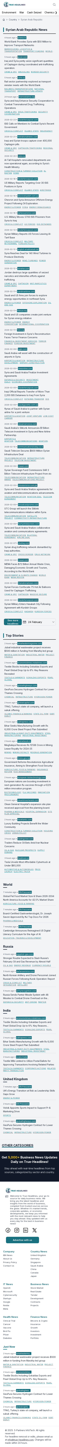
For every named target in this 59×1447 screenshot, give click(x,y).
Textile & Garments (14, 677)
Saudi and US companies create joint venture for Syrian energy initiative (27, 316)
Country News (39, 1251)
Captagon (23, 283)
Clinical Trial (9, 1320)
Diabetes (7, 1338)
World (7, 884)
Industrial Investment (34, 735)
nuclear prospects (25, 850)
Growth (34, 1327)
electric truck (22, 871)
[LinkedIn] (25, 1230)
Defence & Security (14, 380)
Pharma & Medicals (14, 812)
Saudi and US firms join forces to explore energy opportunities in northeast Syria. (25, 297)
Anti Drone (31, 1002)
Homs (16, 173)
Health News (10, 1316)
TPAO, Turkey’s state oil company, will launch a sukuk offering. (28, 708)
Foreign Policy (26, 243)
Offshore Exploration (34, 303)
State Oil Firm (41, 714)
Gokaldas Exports (36, 677)
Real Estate (36, 1291)
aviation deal (34, 497)
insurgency (46, 131)
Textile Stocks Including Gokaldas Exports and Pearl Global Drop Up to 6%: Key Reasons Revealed (28, 670)
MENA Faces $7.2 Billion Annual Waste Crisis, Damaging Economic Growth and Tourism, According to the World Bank (27, 568)
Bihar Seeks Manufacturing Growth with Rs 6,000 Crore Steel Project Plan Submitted (26, 727)
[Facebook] (8, 1230)
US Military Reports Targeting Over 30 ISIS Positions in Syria (26, 184)
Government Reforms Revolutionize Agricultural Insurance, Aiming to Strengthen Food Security (28, 764)
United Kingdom (15, 1079)
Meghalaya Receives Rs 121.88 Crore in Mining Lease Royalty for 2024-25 (28, 747)
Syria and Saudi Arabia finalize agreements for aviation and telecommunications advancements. (29, 491)
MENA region (17, 577)
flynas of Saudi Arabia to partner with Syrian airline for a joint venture (27, 410)
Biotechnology (12, 792)
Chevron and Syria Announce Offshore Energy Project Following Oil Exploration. (28, 201)
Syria (25, 207)
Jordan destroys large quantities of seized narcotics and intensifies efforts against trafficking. (26, 276)
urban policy (19, 833)
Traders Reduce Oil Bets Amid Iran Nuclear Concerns (26, 844)
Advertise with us (22, 1240)
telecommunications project (28, 479)
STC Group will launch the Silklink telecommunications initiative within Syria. (25, 510)
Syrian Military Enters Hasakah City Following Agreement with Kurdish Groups (27, 606)
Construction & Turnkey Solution (23, 171)
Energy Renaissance (40, 207)
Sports (7, 1115)
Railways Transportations (18, 89)
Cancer (7, 1324)
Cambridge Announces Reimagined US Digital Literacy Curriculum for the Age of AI (26, 932)
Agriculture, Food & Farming (20, 769)
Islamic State (31, 131)
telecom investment (25, 460)
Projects (35, 1305)
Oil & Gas (9, 850)
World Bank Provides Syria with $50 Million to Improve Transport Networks (27, 43)
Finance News (39, 1316)
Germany (35, 1258)
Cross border (25, 554)
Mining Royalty (21, 752)
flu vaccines (30, 792)
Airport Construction (32, 363)
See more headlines (12, 622)
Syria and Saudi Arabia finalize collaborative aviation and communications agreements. (27, 529)
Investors (35, 1331)
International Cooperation (34, 324)
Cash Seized (34, 12)
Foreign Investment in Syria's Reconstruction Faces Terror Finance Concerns (27, 336)
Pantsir (42, 1002)
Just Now (9, 1346)
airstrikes (45, 190)
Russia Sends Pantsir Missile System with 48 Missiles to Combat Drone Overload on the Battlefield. (25, 996)
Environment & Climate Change (21, 575)
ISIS (47, 399)
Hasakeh (28, 611)
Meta (5, 1309)
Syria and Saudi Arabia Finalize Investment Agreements (26, 374)
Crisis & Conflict (13, 131)
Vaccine (7, 1327)
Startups (7, 1298)
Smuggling (24, 72)
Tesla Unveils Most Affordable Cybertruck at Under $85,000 (27, 864)
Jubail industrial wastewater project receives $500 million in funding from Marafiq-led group (28, 649)
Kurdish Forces (43, 611)
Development (37, 1298)
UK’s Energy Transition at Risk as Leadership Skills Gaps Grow (29, 1092)
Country (13, 19)
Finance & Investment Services (20, 341)
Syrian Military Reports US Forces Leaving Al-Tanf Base (27, 236)
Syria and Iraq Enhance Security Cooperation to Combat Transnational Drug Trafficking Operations (29, 104)
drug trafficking (27, 112)
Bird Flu (6, 1331)
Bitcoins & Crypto (39, 1320)
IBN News (7, 1255)
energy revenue (22, 965)
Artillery (22, 985)
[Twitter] (34, 1230)
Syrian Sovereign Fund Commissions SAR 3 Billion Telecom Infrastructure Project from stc (27, 472)
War (21, 12)
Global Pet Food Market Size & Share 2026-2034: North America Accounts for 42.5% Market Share (28, 898)
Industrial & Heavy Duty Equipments (24, 733)
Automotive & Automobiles (19, 869)
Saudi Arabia (37, 1265)
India (7, 1010)
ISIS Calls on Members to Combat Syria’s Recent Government (29, 125)
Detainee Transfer (34, 399)
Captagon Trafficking (30, 148)
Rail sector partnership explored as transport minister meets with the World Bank (27, 83)
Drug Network (42, 554)
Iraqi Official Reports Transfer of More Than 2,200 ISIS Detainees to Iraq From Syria (27, 393)
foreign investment (24, 343)
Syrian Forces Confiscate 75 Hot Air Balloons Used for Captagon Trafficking (27, 589)
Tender (34, 1295)
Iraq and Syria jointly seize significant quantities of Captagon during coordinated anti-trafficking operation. (28, 64)
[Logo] (29, 1190)
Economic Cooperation (24, 382)
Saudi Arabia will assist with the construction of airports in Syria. (28, 355)
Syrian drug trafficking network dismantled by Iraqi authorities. (27, 549)
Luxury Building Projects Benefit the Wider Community (26, 825)
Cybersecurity (10, 1295)
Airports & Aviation (14, 360)
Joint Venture (34, 416)
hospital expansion (36, 812)
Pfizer (6, 1334)
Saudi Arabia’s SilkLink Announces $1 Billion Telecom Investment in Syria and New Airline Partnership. (27, 431)
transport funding (33, 51)
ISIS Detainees (44, 224)
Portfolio (35, 1338)
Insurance (35, 1324)
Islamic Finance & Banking (18, 714)
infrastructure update (30, 91)
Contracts (35, 1302)
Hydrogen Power (43, 697)
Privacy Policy (10, 1262)
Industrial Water (35, 655)
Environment (9, 12)
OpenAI (6, 1288)
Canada (34, 1272)
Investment (36, 1334)
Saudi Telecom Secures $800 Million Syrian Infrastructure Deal (27, 452)
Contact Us (8, 1265)
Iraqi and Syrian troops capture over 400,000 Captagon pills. (28, 142)
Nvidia (6, 1305)
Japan (34, 1276)
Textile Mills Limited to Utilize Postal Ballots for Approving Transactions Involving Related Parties (28, 1063)
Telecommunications (26, 441)
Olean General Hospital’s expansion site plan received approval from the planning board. (27, 806)
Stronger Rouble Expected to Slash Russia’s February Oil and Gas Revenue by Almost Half (26, 960)
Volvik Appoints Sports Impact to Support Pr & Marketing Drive (27, 1109)
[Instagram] (17, 1230)
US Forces (29, 224)
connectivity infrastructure (30, 518)
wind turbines (30, 260)
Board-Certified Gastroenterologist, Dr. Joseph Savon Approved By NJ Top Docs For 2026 (27, 915)
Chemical (50, 12)
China (33, 1269)
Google (6, 1302)
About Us (7, 1258)
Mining (7, 752)
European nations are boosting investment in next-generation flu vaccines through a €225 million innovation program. (27, 785)
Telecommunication (15, 458)
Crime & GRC (10, 72)
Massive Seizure (38, 594)
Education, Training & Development (22, 938)
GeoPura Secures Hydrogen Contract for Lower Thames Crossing (29, 691)
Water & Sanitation (14, 655)
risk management (23, 772)
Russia (8, 946)
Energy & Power (12, 207)
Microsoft (7, 1291)
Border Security (40, 72)
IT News (8, 1284)
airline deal (23, 537)
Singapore (36, 1262)
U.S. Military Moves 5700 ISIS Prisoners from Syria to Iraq (27, 219)
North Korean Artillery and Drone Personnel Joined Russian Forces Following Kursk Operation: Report (29, 977)
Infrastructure (24, 697)
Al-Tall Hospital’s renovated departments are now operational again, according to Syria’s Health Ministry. (27, 164)
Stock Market (37, 1288)
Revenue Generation (41, 752)
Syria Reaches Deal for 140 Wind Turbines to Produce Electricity (27, 255)
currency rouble (41, 965)
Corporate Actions (35, 1068)
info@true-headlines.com (21, 1439)
